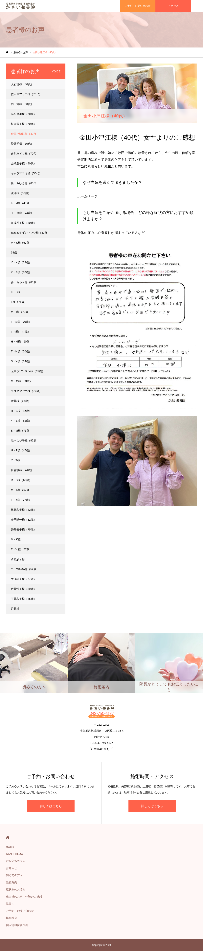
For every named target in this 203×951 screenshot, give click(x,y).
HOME (7, 837)
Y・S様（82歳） (21, 420)
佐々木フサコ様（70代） (26, 94)
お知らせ (11, 868)
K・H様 (15, 292)
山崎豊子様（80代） (23, 163)
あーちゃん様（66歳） (25, 282)
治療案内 (11, 882)
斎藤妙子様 (18, 559)
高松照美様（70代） (23, 114)
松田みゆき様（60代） (25, 183)
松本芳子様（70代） (23, 123)
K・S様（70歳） (21, 272)
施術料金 (11, 918)
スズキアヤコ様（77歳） (26, 391)
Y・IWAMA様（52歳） (25, 569)
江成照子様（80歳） (23, 222)
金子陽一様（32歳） (23, 519)
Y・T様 (15, 460)
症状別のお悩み (15, 889)
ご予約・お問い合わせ (20, 910)
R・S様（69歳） (21, 480)
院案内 (10, 903)
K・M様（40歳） (21, 203)
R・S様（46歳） (21, 410)
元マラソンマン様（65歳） (28, 371)
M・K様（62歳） (21, 242)
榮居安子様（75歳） (23, 529)
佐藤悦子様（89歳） (23, 588)
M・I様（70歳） (21, 311)
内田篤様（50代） (22, 104)
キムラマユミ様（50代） (26, 173)
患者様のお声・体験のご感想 (24, 896)
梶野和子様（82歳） (23, 509)
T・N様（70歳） (21, 351)
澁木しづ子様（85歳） (25, 440)
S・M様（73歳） (21, 430)
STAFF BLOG (14, 853)
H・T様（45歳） (21, 450)
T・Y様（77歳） (21, 499)
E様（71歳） (19, 302)
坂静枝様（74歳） (22, 470)
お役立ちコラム (15, 861)
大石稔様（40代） (22, 84)
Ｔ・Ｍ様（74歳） (22, 212)
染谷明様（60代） (22, 143)
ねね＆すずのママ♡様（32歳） (30, 232)
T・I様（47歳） (20, 331)
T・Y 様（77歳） (21, 549)
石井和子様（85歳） (23, 598)
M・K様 (16, 539)
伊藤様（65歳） (21, 400)
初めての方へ (14, 875)
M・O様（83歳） (21, 381)
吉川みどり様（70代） (25, 153)
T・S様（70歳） (21, 321)
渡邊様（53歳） (21, 193)
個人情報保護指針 (17, 925)
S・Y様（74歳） (21, 361)
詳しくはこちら (51, 806)
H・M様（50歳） (21, 341)
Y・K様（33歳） (21, 262)
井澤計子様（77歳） (23, 579)
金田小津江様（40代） (25, 133)
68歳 (14, 252)
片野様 (15, 608)
